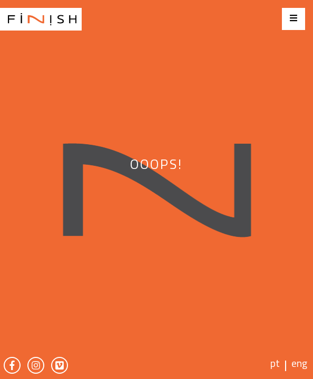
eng (299, 365)
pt (275, 365)
